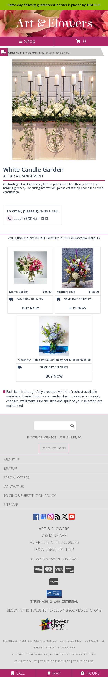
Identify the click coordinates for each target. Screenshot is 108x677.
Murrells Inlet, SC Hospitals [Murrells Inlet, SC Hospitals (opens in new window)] (82, 640)
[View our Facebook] (36, 518)
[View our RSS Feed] (57, 518)
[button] (54, 594)
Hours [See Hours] (90, 673)
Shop (27, 41)
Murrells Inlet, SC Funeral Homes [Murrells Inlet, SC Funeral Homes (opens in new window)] (29, 640)
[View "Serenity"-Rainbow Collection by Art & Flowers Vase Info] (54, 335)
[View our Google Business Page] (43, 518)
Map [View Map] (54, 673)
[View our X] (64, 518)
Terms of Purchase (55, 661)
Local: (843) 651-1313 (54, 549)
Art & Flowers (54, 23)
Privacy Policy (25, 661)
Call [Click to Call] (18, 673)
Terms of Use (83, 661)
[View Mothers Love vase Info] (77, 267)
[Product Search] (55, 425)
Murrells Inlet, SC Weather (54, 647)
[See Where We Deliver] (54, 448)
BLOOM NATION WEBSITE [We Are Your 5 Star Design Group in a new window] (27, 610)
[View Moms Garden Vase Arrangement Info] (30, 267)
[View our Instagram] (50, 518)
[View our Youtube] (72, 518)
